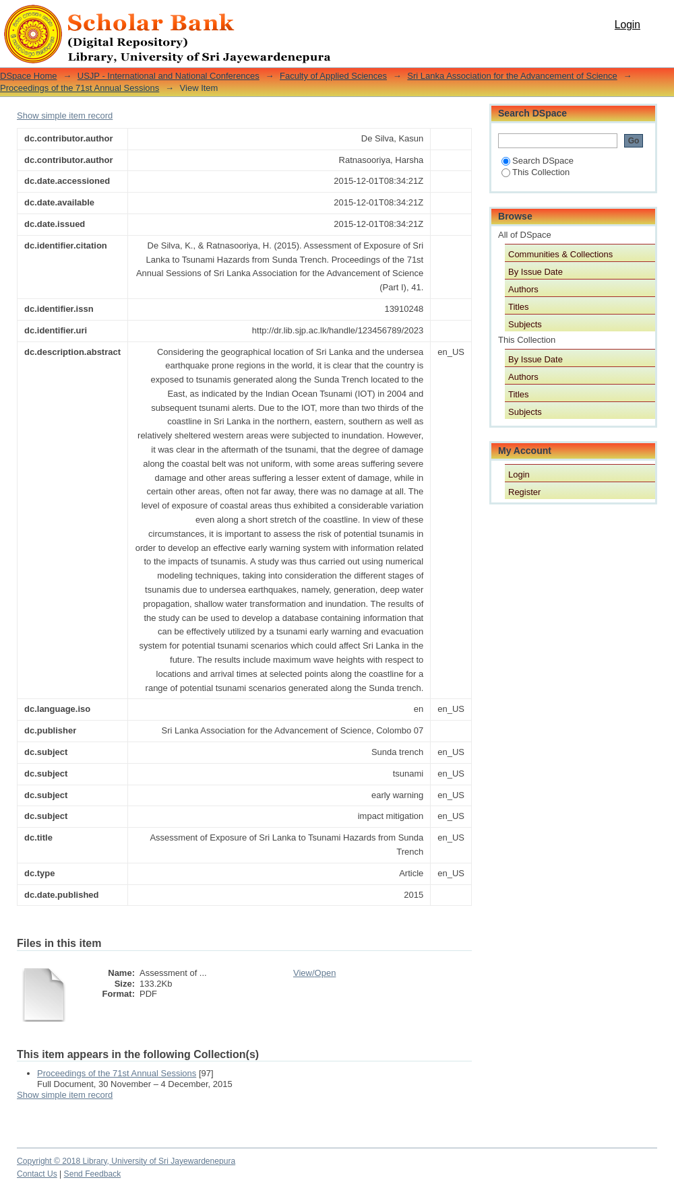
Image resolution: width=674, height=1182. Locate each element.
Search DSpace (537, 161)
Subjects (525, 324)
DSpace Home (28, 76)
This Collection (535, 172)
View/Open (314, 973)
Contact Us (37, 1174)
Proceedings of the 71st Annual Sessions (79, 88)
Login (627, 24)
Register (524, 492)
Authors (523, 289)
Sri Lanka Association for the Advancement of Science (512, 76)
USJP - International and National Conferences (168, 76)
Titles (518, 307)
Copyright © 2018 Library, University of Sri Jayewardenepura (126, 1161)
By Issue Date (535, 272)
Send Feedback (92, 1174)
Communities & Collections (560, 254)
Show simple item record (65, 115)
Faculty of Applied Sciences (333, 76)
